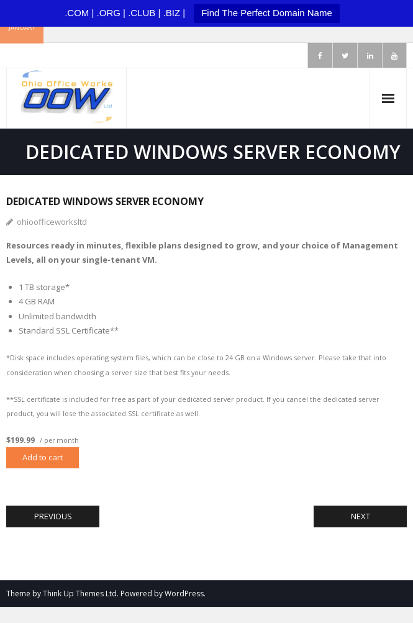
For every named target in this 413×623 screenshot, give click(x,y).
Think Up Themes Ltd (80, 593)
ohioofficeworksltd (52, 221)
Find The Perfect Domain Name (266, 12)
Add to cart (42, 457)
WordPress (184, 593)
